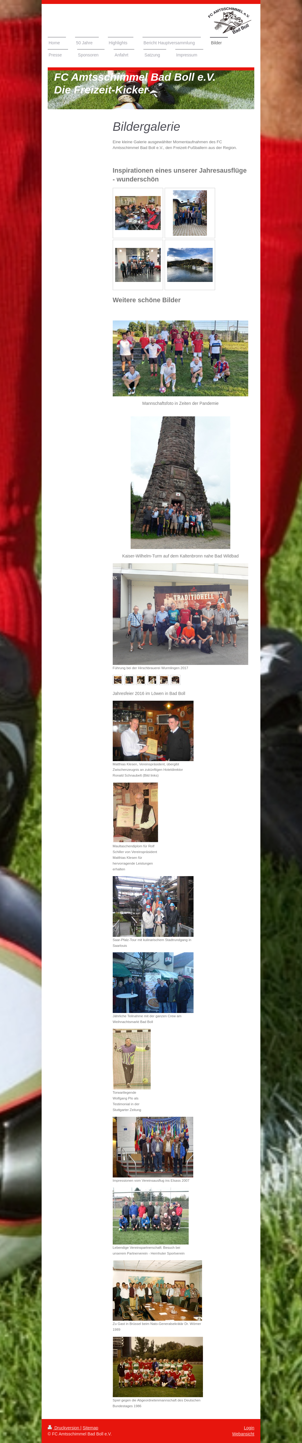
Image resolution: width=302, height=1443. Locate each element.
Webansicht (243, 1433)
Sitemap (90, 1427)
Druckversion (64, 1427)
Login (249, 1427)
